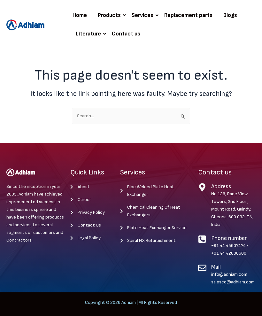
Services (144, 15)
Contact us (126, 33)
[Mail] (202, 268)
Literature (89, 33)
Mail (216, 267)
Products (110, 15)
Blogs (230, 15)
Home (80, 15)
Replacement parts (188, 15)
